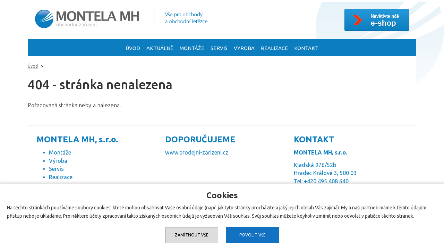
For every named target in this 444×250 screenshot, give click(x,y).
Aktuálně (159, 48)
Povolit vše (252, 235)
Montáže (192, 48)
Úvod (133, 48)
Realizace (274, 48)
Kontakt (306, 48)
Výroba (244, 48)
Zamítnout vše (191, 235)
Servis (219, 48)
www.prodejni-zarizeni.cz (196, 152)
